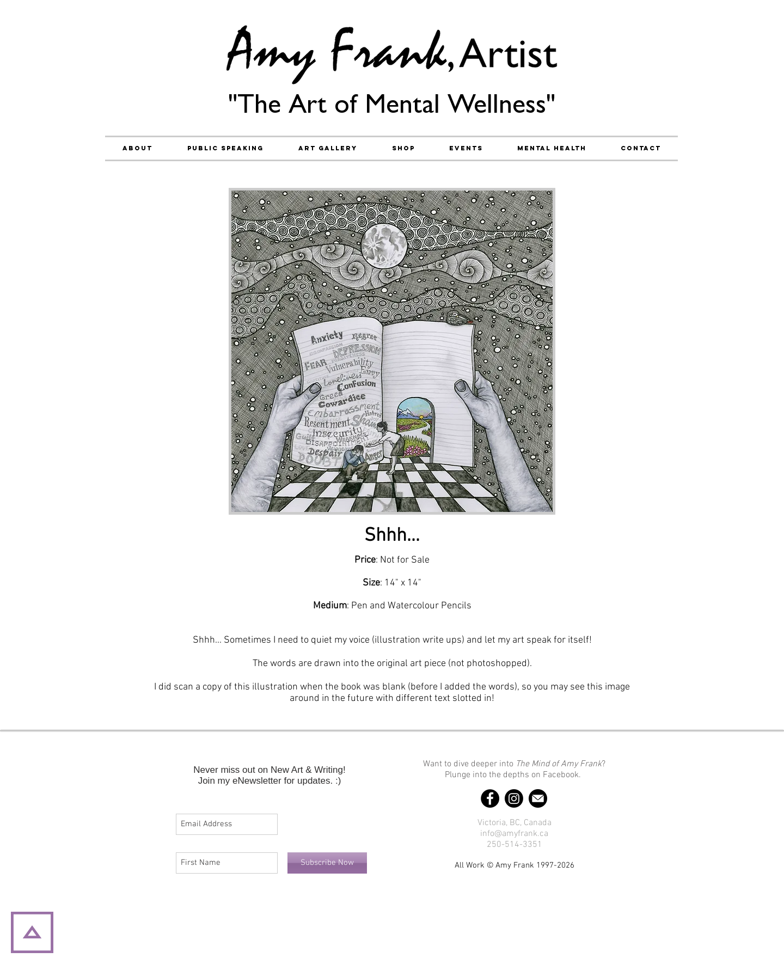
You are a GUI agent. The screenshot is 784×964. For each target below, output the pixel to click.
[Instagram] (514, 798)
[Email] (538, 798)
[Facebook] (490, 798)
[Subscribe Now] (327, 863)
